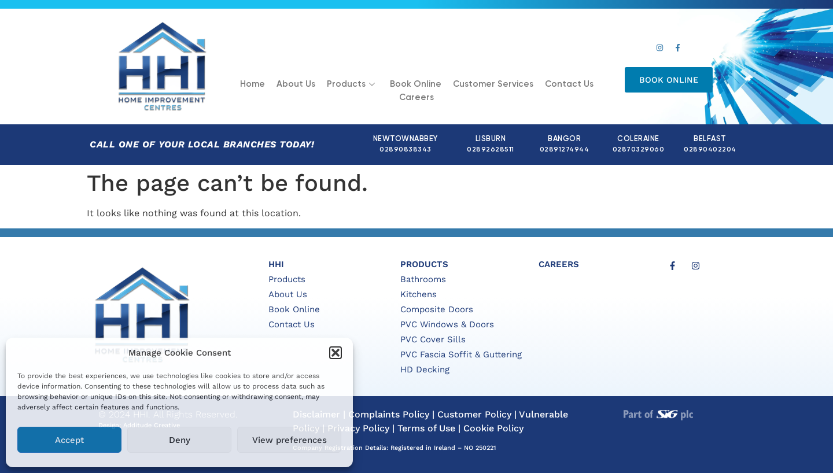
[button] (335, 353)
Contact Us (569, 84)
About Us (296, 84)
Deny (179, 440)
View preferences (289, 440)
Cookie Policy (493, 428)
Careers (416, 97)
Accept (69, 440)
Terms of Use (426, 428)
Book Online (415, 84)
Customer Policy (474, 414)
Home (252, 84)
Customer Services (493, 84)
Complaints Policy (388, 414)
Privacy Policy (358, 428)
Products (351, 84)
